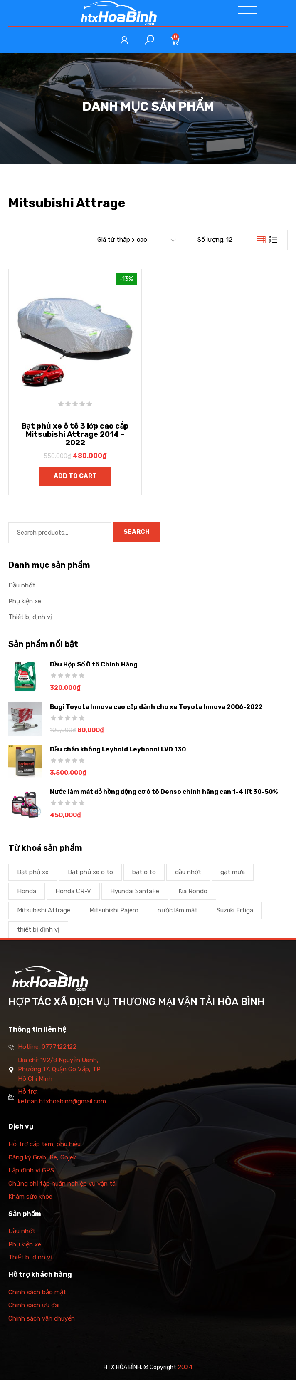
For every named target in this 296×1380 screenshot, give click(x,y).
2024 (185, 1367)
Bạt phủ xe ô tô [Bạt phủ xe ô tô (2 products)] (90, 872)
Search (136, 531)
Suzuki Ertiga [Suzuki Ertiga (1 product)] (235, 910)
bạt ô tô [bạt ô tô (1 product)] (144, 872)
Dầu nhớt (21, 585)
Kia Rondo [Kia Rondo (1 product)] (192, 891)
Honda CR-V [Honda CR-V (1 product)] (73, 891)
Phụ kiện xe (24, 601)
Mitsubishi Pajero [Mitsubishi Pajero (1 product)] (113, 910)
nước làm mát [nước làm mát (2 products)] (177, 910)
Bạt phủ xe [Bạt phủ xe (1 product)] (33, 872)
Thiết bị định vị (30, 617)
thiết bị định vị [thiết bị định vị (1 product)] (38, 929)
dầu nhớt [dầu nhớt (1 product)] (188, 872)
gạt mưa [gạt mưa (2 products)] (232, 872)
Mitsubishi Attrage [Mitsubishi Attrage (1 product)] (43, 910)
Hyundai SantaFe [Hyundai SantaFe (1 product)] (134, 891)
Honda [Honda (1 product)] (26, 891)
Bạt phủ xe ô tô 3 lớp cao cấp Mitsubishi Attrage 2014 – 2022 (75, 434)
